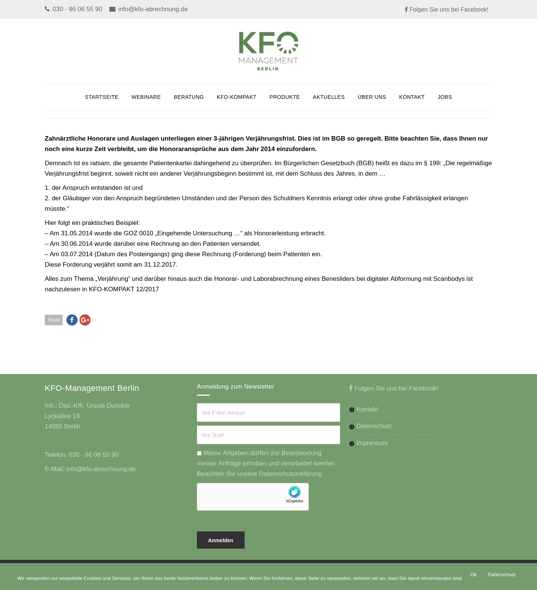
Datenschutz (374, 426)
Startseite (102, 97)
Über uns (372, 97)
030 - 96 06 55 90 (77, 9)
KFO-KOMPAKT (236, 97)
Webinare (146, 97)
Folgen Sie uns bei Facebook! (448, 9)
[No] (527, 576)
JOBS (445, 97)
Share (54, 320)
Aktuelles (329, 97)
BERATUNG (189, 97)
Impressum (372, 442)
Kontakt (412, 97)
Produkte (285, 97)
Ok (473, 574)
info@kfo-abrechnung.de (153, 9)
